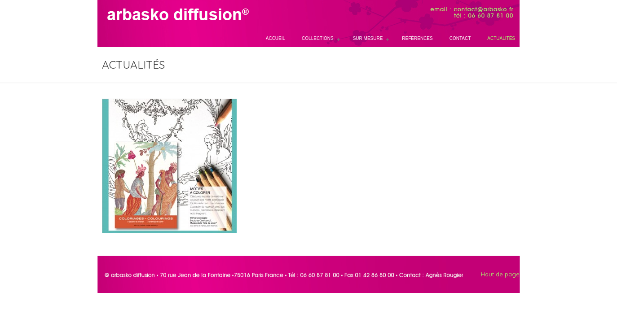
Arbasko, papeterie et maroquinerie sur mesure (173, 15)
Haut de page (500, 274)
